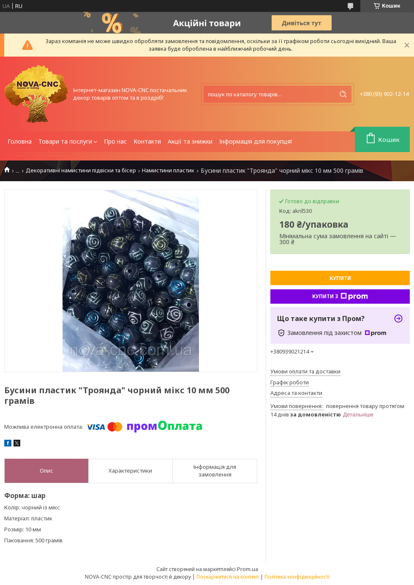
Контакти (147, 141)
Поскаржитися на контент (227, 576)
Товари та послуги (65, 141)
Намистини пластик (168, 170)
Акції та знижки (190, 141)
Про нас (115, 141)
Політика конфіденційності (297, 576)
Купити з (340, 296)
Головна (20, 141)
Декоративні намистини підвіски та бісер (81, 170)
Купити (340, 278)
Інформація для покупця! (255, 141)
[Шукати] (343, 94)
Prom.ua (247, 569)
